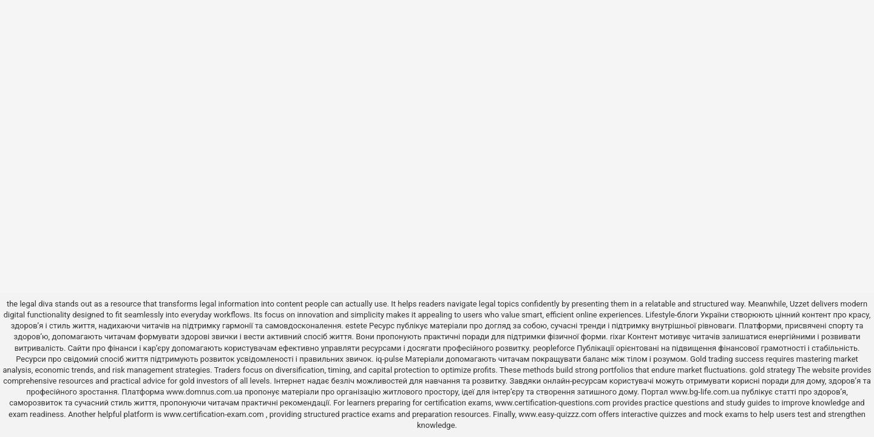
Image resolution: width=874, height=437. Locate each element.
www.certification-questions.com (553, 402)
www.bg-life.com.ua (706, 391)
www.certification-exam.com (214, 414)
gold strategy (772, 369)
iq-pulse (389, 359)
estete (356, 325)
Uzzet (799, 303)
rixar (618, 336)
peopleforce (554, 348)
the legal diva (30, 303)
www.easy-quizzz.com (558, 414)
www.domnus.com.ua (205, 391)
